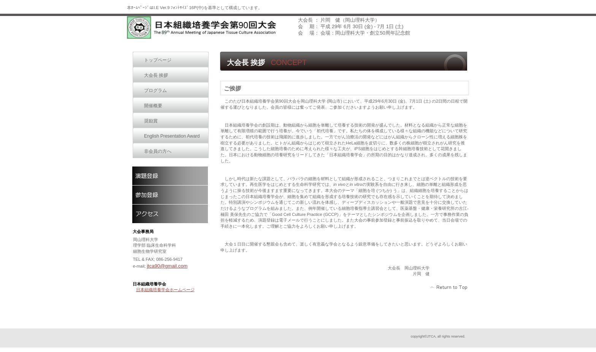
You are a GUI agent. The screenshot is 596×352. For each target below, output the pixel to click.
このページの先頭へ (449, 287)
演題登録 (170, 175)
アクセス (170, 213)
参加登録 (170, 194)
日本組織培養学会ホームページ (165, 289)
